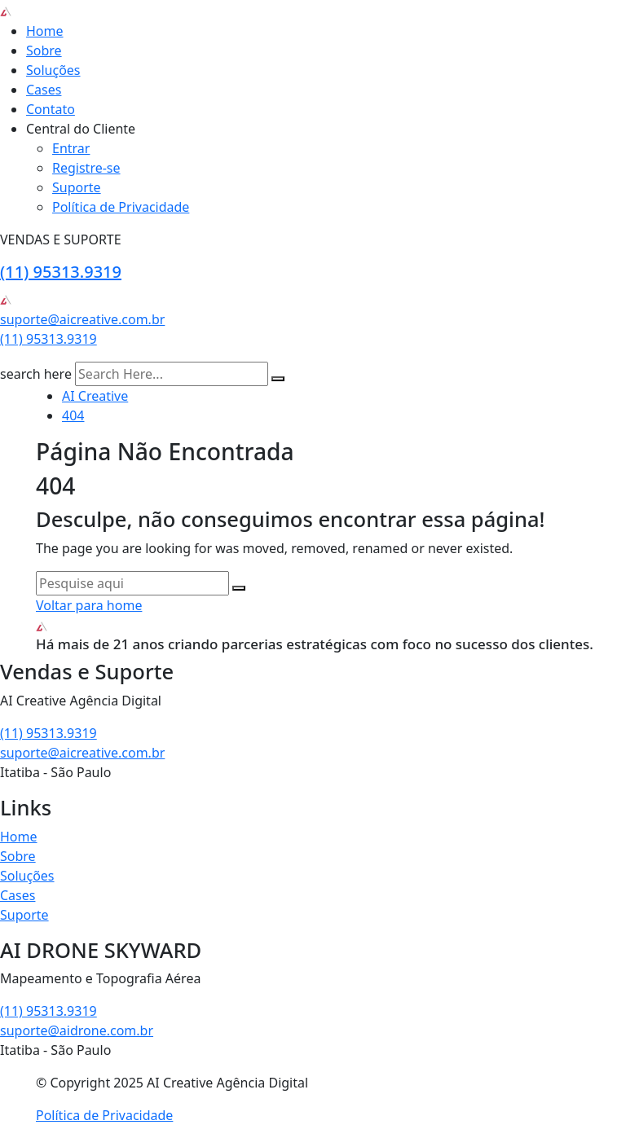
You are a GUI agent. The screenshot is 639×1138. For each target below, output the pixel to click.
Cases (43, 90)
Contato (50, 109)
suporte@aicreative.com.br (82, 319)
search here (36, 374)
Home (45, 31)
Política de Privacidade (120, 207)
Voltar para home (89, 605)
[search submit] (277, 378)
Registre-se (86, 168)
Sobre (44, 50)
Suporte (76, 187)
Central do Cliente (80, 129)
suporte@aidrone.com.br (76, 1030)
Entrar (71, 148)
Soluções (53, 70)
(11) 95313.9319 (60, 272)
